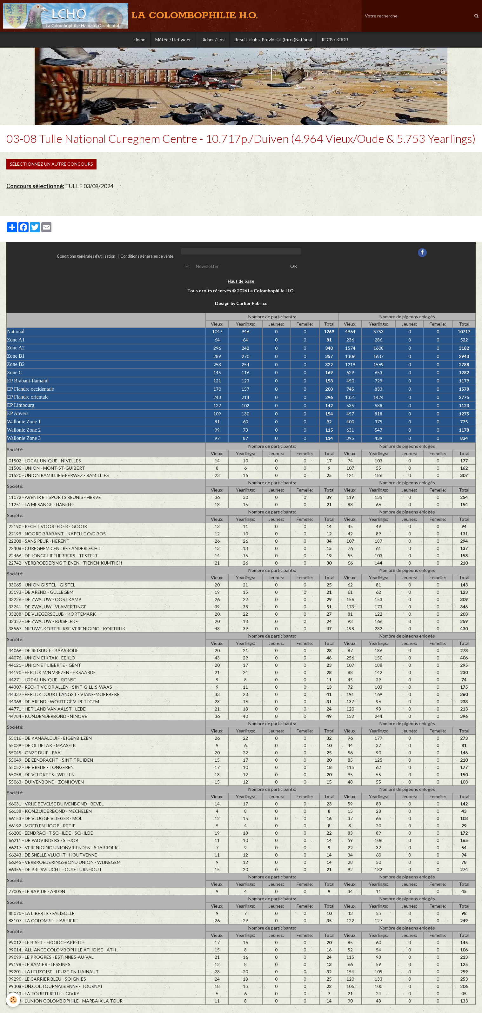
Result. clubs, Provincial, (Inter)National (273, 39)
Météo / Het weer (173, 39)
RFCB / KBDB (335, 39)
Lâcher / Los (212, 39)
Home (139, 39)
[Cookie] (13, 1000)
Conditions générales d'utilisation (86, 258)
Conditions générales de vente (146, 258)
